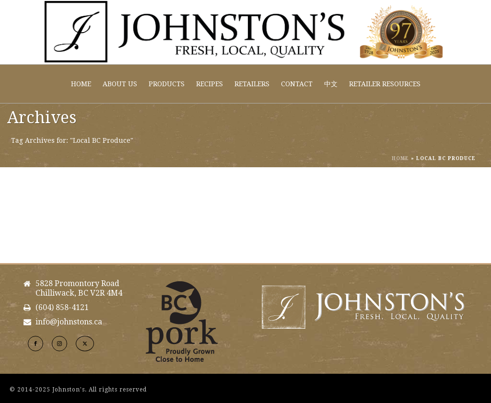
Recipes (209, 84)
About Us (120, 84)
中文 (331, 84)
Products (167, 84)
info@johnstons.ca (68, 322)
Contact (297, 84)
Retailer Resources (385, 84)
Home (81, 84)
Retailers (251, 84)
